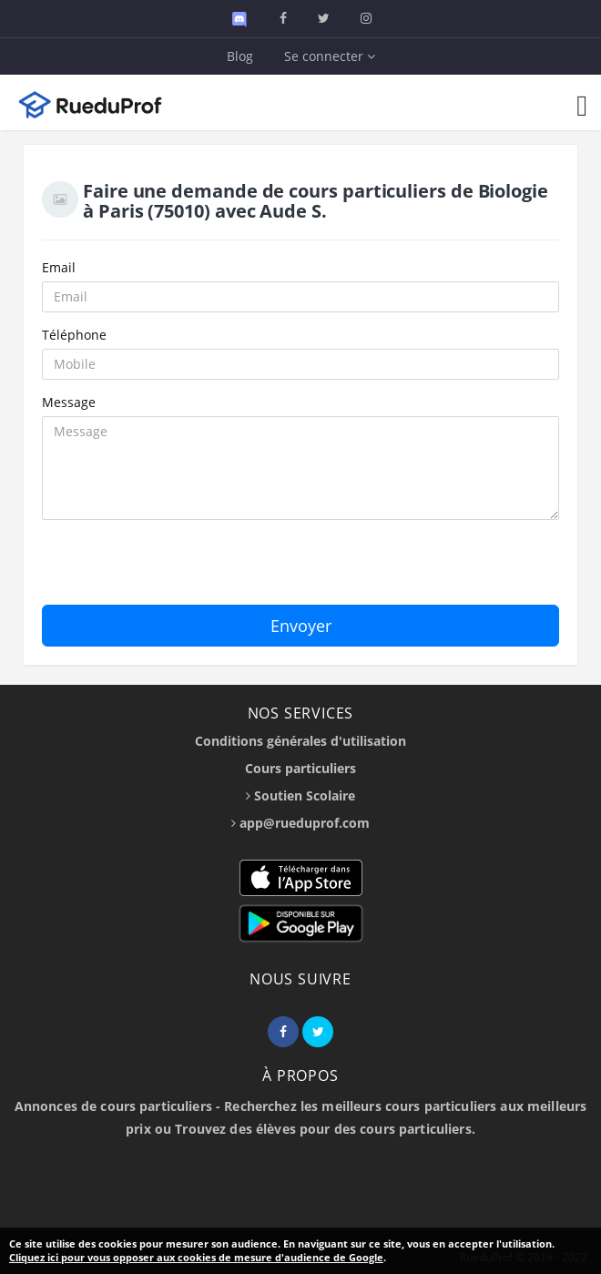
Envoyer (300, 626)
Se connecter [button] (329, 56)
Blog (240, 56)
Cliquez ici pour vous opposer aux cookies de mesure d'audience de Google (196, 1257)
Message (69, 402)
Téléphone (74, 334)
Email (59, 267)
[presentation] (180, 569)
